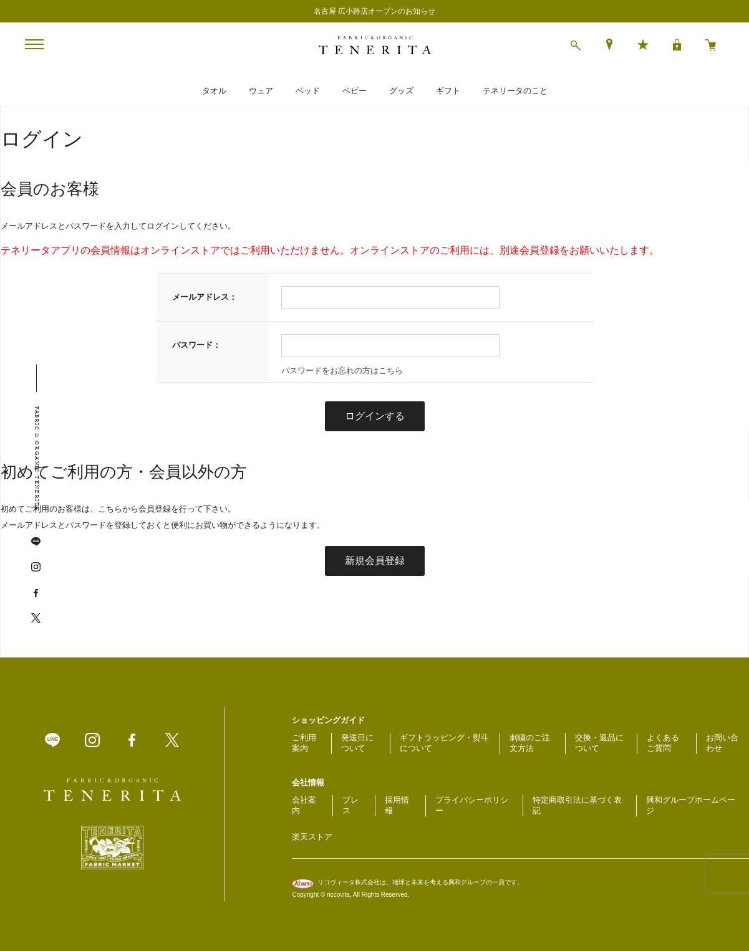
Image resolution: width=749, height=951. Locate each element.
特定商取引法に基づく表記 (577, 805)
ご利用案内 (304, 743)
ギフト (448, 91)
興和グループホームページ (690, 805)
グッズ (401, 91)
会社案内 (304, 805)
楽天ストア (312, 836)
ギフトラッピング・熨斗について (444, 743)
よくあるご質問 (663, 743)
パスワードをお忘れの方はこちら (342, 370)
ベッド (308, 91)
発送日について (357, 743)
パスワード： (196, 345)
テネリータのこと (515, 91)
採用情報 (397, 805)
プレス (350, 805)
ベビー (354, 91)
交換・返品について (599, 743)
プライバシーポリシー (471, 805)
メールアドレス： (204, 297)
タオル (214, 91)
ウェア (261, 91)
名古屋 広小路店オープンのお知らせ (374, 11)
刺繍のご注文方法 (530, 743)
